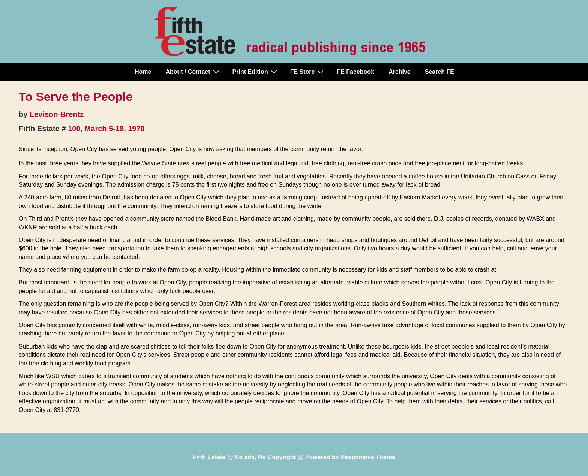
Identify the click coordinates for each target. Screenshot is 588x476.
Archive (399, 72)
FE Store (308, 71)
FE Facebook (355, 72)
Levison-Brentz (57, 114)
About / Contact (193, 71)
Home (143, 72)
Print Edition (255, 71)
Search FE (439, 72)
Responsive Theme (367, 457)
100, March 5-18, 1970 (106, 128)
